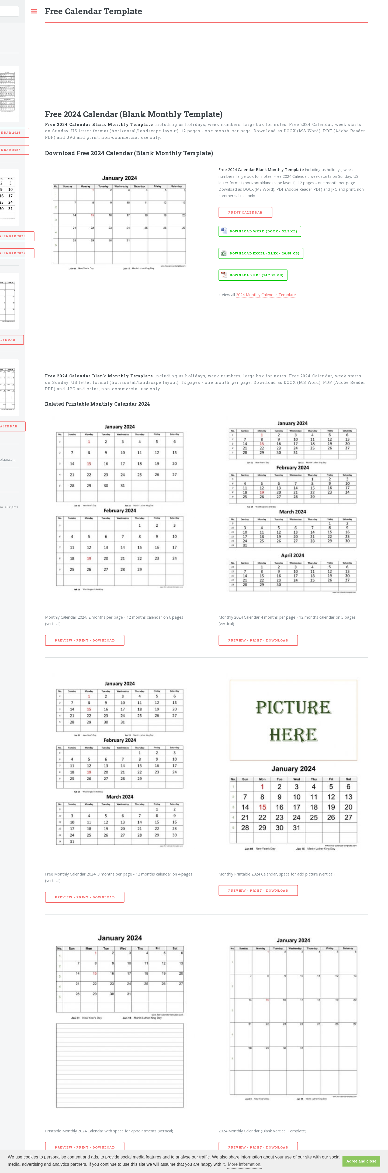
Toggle (34, 11)
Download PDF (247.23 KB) (256, 275)
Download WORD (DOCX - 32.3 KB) (263, 231)
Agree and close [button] (361, 1161)
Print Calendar (245, 212)
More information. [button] (245, 1164)
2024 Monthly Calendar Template (266, 294)
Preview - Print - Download (85, 640)
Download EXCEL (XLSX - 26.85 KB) (264, 253)
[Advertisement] (206, 63)
